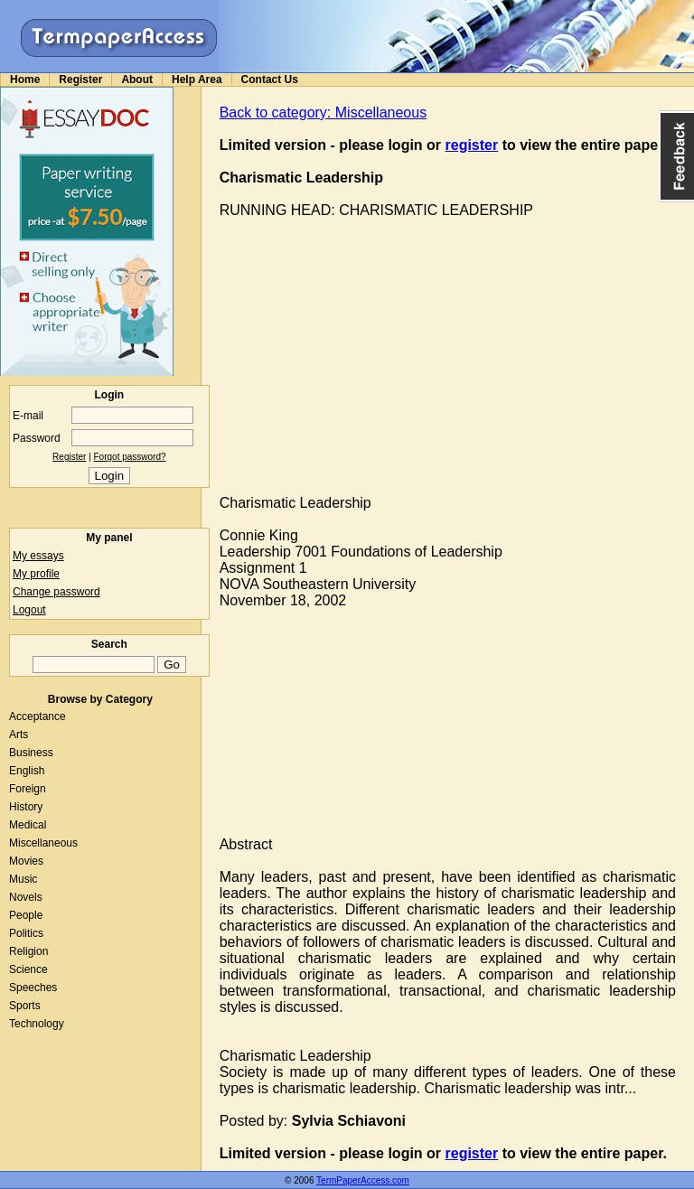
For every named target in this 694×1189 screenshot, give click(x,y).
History (25, 806)
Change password (56, 591)
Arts (18, 734)
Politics (26, 933)
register (472, 145)
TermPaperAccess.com (362, 1180)
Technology (36, 1023)
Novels (25, 897)
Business (31, 752)
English (26, 770)
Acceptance (37, 716)
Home (25, 79)
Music (23, 879)
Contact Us (269, 79)
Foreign (27, 788)
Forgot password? (130, 457)
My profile (36, 573)
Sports (25, 1005)
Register (80, 79)
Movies (26, 861)
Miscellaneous (43, 843)
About (137, 79)
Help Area (197, 79)
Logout (29, 610)
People (25, 915)
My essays (38, 555)
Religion (28, 951)
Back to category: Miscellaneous (323, 112)
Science (28, 969)
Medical (27, 825)
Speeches (33, 987)
